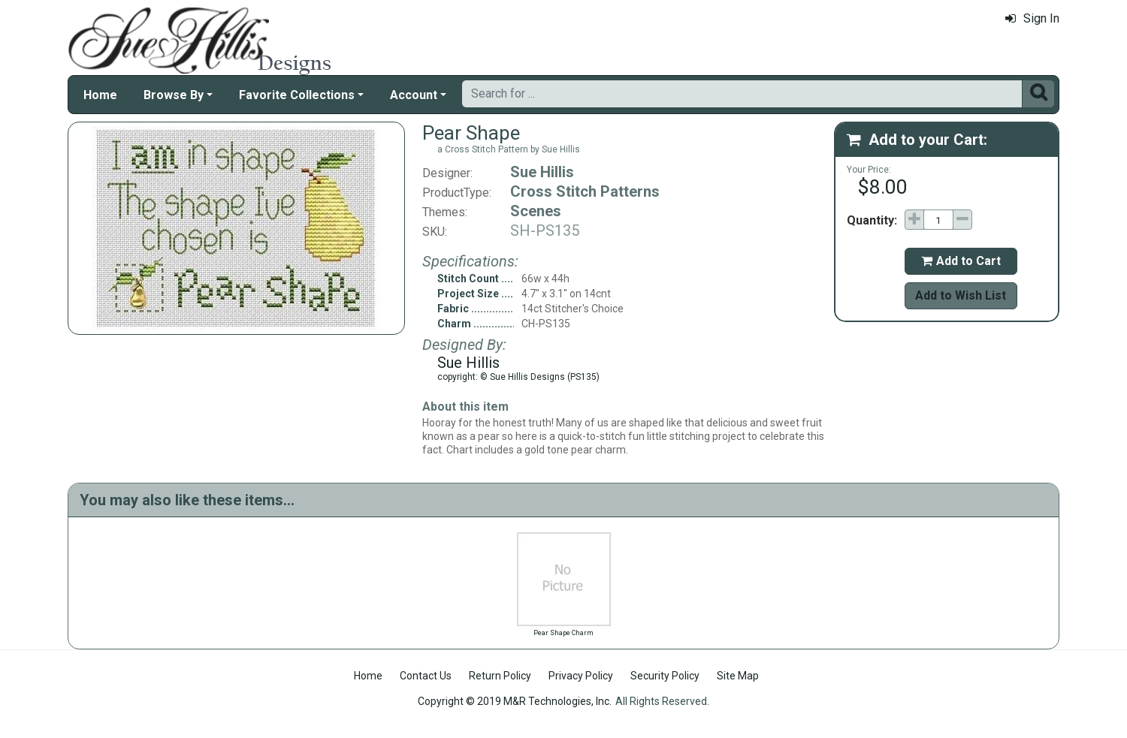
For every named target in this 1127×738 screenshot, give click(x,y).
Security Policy (664, 676)
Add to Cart (961, 261)
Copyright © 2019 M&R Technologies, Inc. (515, 701)
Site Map (738, 676)
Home (100, 95)
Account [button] (413, 95)
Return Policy (500, 676)
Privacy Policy (580, 676)
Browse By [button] (174, 95)
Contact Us (426, 676)
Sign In (1032, 18)
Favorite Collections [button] (297, 95)
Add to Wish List (960, 295)
